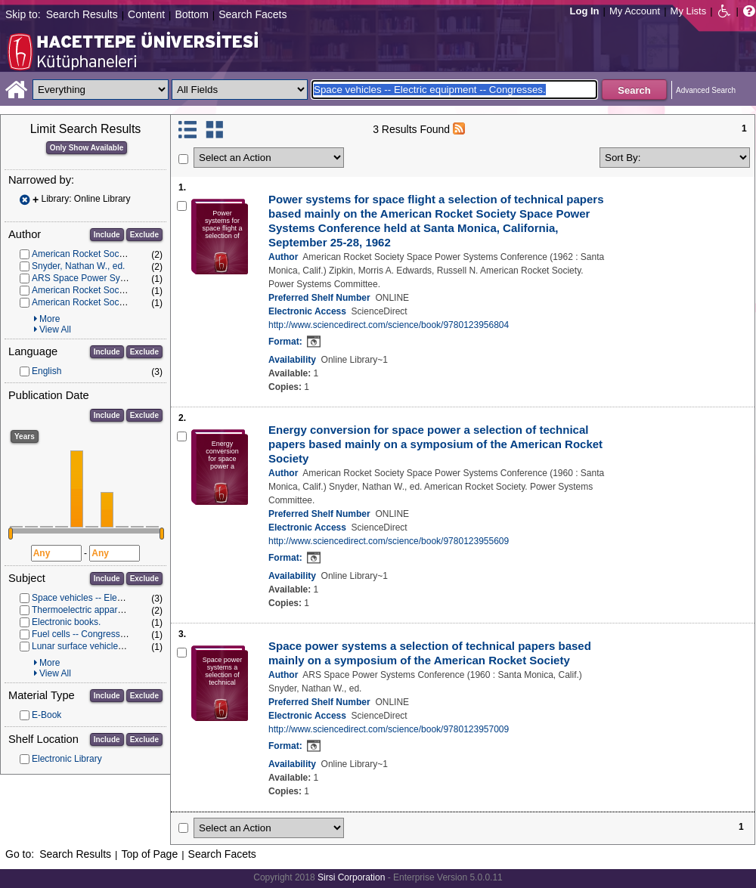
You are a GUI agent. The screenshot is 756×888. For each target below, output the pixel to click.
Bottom (191, 14)
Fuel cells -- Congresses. (82, 634)
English (46, 371)
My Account (634, 11)
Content (146, 14)
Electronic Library (67, 758)
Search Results (82, 14)
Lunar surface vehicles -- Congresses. (108, 646)
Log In (585, 11)
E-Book (46, 715)
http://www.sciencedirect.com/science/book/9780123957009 (388, 729)
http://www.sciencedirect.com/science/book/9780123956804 (388, 325)
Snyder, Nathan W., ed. (78, 266)
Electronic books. (66, 622)
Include (107, 235)
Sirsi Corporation (351, 877)
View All (55, 329)
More (49, 319)
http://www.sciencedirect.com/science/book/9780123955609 (388, 541)
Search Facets (252, 14)
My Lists (689, 11)
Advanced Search (706, 90)
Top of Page (149, 854)
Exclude (144, 235)
